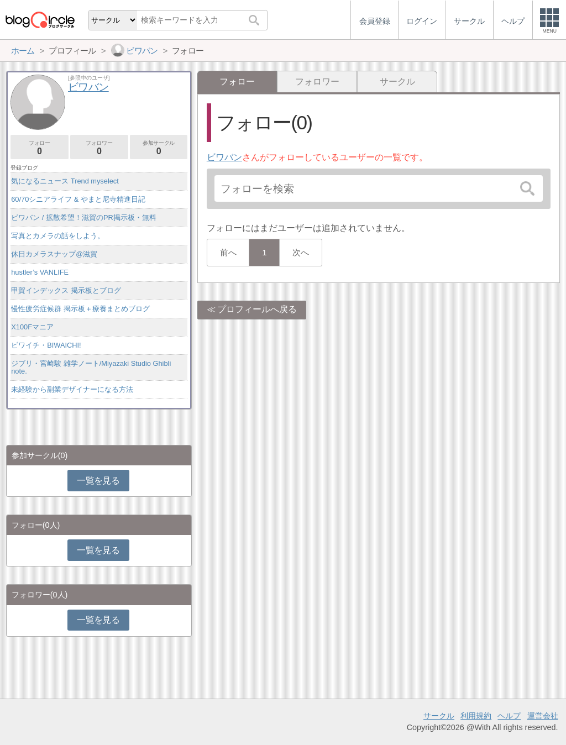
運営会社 (542, 715)
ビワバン (224, 157)
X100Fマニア (32, 327)
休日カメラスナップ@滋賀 (54, 254)
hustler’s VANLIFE (40, 272)
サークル (397, 81)
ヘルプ (509, 715)
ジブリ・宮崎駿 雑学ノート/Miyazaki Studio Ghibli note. (91, 367)
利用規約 (475, 715)
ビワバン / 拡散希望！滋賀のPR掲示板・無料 (83, 217)
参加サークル (159, 148)
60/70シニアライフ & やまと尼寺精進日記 (78, 199)
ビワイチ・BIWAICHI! (46, 345)
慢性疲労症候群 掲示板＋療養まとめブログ (80, 309)
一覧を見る (98, 480)
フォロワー (317, 81)
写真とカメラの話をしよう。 (57, 236)
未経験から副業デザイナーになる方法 (72, 389)
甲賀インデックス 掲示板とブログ (66, 290)
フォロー (40, 148)
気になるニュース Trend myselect (65, 181)
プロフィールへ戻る (257, 309)
